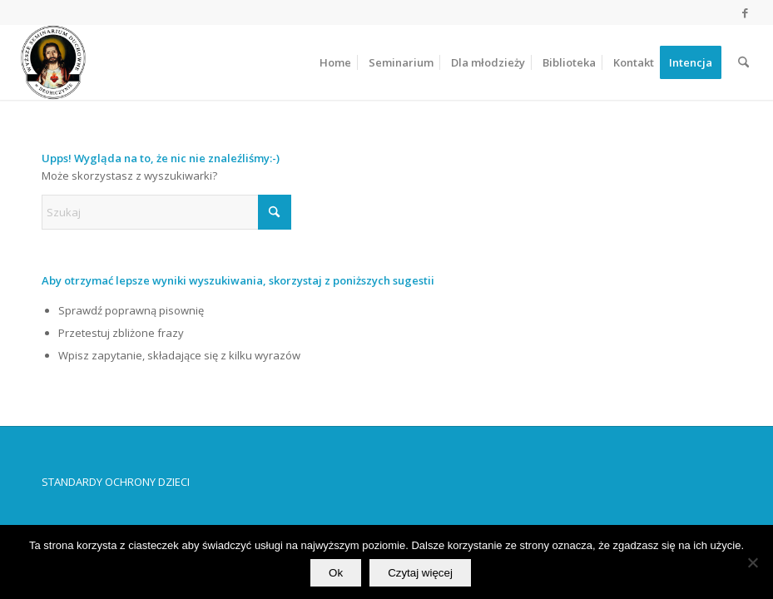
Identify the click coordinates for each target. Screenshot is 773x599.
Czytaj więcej (420, 573)
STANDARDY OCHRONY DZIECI (116, 481)
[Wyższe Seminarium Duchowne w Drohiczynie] (53, 62)
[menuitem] (335, 62)
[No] (752, 562)
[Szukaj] (743, 62)
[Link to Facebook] (744, 12)
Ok (336, 573)
